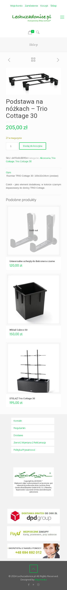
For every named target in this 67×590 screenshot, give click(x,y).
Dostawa (18, 435)
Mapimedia (41, 579)
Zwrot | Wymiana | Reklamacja (30, 442)
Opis (8, 172)
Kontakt (18, 420)
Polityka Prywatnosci (24, 449)
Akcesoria (45, 158)
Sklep (53, 5)
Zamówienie (31, 5)
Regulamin (19, 428)
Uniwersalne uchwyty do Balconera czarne (32, 261)
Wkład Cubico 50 (18, 330)
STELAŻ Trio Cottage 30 (22, 398)
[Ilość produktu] (12, 146)
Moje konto (16, 5)
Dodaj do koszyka (32, 145)
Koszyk (44, 5)
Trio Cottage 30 (23, 161)
